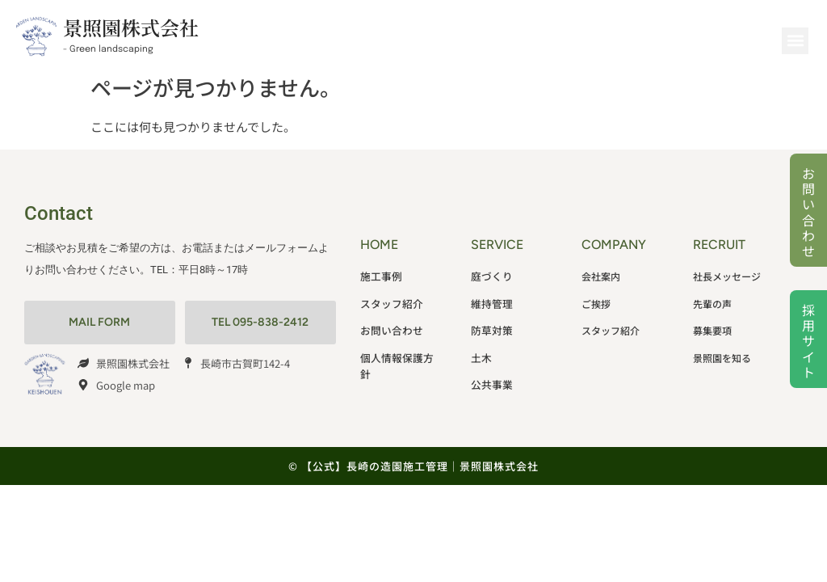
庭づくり (490, 274)
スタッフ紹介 (389, 299)
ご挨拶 (596, 299)
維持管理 (490, 299)
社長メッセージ (727, 274)
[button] (795, 41)
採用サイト (808, 341)
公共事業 (490, 371)
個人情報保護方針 (399, 347)
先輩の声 (712, 299)
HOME (379, 244)
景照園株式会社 (131, 27)
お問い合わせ (808, 211)
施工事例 (379, 274)
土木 (480, 347)
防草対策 (490, 323)
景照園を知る (722, 347)
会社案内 (600, 274)
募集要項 (712, 323)
